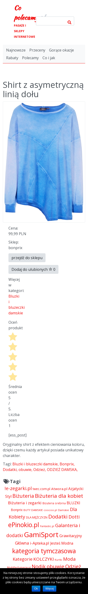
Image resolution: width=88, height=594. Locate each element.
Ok (36, 588)
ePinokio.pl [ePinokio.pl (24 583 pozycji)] (23, 525)
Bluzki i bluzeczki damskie (35, 464)
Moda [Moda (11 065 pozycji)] (69, 559)
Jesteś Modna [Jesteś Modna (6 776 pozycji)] (61, 543)
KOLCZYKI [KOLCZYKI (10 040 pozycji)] (43, 559)
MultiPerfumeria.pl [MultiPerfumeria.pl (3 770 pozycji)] (19, 567)
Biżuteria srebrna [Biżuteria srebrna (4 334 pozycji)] (54, 503)
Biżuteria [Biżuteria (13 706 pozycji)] (23, 495)
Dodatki (10, 469)
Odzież (39, 469)
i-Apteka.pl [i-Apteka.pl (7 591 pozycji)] (39, 543)
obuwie (25, 469)
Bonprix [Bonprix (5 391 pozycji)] (17, 510)
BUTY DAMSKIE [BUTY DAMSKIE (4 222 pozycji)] (33, 510)
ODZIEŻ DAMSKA (62, 469)
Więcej (49, 588)
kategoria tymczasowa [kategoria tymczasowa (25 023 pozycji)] (44, 550)
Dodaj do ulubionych (33, 269)
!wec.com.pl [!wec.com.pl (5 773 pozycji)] (41, 489)
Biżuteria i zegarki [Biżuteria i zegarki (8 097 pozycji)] (25, 502)
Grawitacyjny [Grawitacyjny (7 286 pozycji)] (70, 535)
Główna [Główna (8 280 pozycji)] (22, 543)
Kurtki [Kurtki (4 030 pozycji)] (58, 559)
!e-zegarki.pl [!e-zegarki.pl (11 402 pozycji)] (18, 488)
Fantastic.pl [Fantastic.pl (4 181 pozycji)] (47, 526)
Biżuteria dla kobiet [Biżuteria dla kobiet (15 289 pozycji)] (59, 495)
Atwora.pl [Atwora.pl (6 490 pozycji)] (59, 488)
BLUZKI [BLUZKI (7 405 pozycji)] (73, 502)
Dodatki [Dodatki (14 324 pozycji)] (58, 516)
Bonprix (67, 464)
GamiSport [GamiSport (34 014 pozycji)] (41, 534)
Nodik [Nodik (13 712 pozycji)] (39, 566)
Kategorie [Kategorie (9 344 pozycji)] (22, 559)
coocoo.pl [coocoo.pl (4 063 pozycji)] (50, 510)
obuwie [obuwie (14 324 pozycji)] (55, 566)
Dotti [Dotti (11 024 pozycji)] (74, 517)
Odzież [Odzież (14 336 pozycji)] (73, 566)
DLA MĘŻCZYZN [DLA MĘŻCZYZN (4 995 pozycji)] (36, 517)
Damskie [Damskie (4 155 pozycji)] (63, 510)
